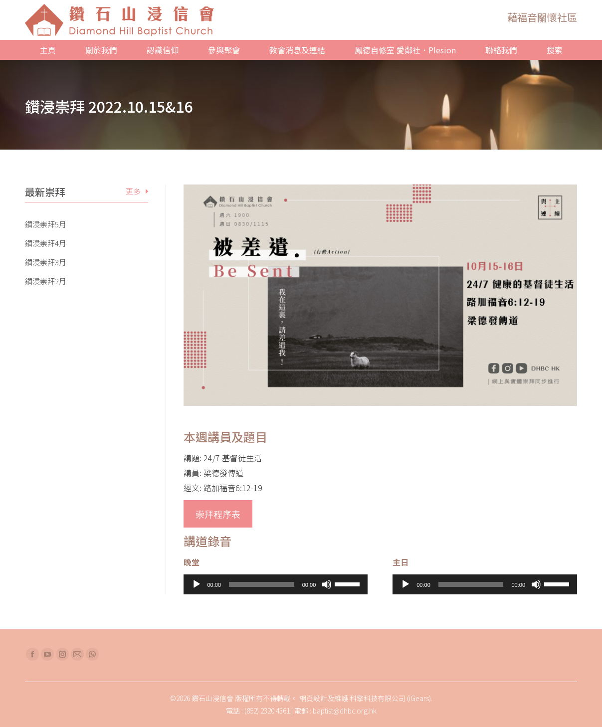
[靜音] (327, 584)
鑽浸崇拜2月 (45, 281)
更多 (133, 191)
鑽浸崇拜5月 (45, 224)
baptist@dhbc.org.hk (345, 711)
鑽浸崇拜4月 (45, 243)
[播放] (196, 584)
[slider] (261, 584)
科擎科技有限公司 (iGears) (390, 698)
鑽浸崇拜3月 (45, 262)
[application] (276, 584)
